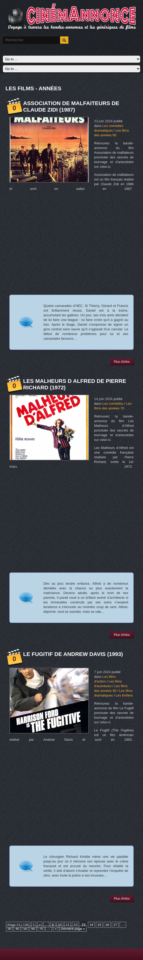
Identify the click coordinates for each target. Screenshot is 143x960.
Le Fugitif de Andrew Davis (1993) (73, 654)
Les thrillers (124, 695)
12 (75, 925)
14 (91, 925)
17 (115, 925)
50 (25, 929)
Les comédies (112, 403)
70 (41, 929)
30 (9, 929)
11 (67, 925)
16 (107, 925)
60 (33, 929)
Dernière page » (73, 929)
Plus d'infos (122, 362)
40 (17, 929)
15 (99, 925)
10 (60, 925)
